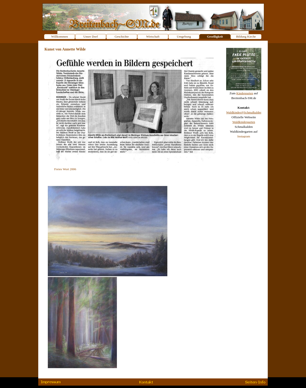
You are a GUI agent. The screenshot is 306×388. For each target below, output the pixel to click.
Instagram (243, 136)
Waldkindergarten (243, 122)
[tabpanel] (243, 91)
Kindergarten (244, 93)
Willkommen (59, 36)
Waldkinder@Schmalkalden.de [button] (246, 112)
